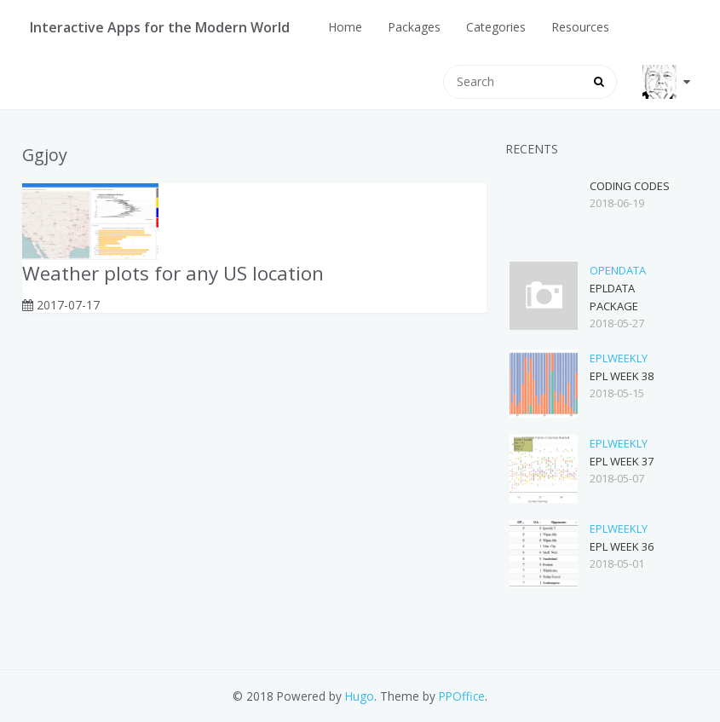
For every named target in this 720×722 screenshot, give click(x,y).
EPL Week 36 (622, 546)
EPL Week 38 (622, 376)
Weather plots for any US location (173, 273)
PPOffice (462, 696)
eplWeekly (619, 358)
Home (345, 27)
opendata (618, 270)
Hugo (359, 696)
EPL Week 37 (622, 461)
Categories (496, 27)
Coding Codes (630, 185)
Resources (580, 27)
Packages (414, 27)
